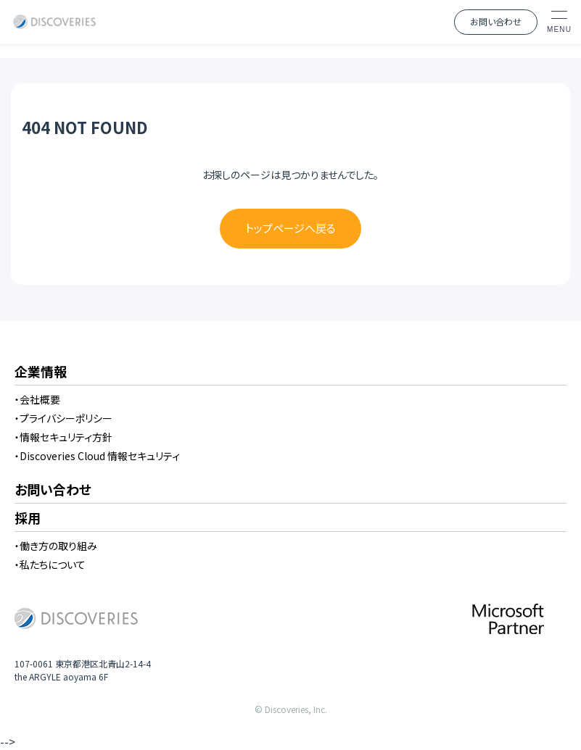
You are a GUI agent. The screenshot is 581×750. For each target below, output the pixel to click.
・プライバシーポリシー (63, 418)
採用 (28, 519)
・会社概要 (37, 399)
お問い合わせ (496, 21)
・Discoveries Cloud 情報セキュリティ (97, 456)
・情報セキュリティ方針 (63, 437)
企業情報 (41, 372)
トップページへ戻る (290, 228)
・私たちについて (50, 564)
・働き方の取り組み (56, 545)
